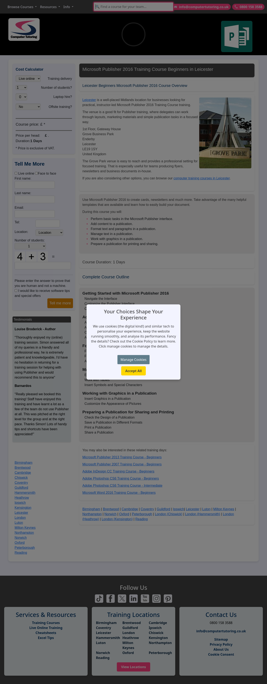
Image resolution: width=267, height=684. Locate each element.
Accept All (133, 371)
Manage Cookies (133, 359)
